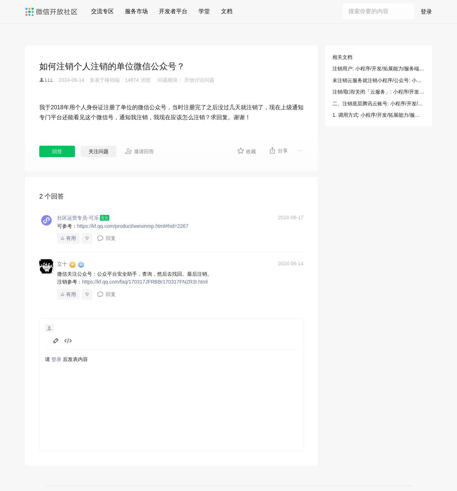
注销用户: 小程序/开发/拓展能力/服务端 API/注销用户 (378, 68)
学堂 (204, 11)
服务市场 (136, 11)
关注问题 (99, 151)
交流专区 (102, 11)
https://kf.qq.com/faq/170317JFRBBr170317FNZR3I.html (145, 282)
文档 (226, 11)
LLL (49, 80)
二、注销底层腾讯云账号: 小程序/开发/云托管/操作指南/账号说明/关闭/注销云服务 (378, 103)
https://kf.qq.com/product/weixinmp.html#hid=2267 (133, 226)
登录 (426, 12)
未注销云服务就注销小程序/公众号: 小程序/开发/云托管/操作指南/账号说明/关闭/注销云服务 (378, 80)
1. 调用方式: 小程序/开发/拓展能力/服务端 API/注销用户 (378, 115)
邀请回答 (139, 151)
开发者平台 (173, 11)
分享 (278, 150)
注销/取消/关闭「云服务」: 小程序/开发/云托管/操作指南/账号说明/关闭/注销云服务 (378, 92)
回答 (57, 151)
